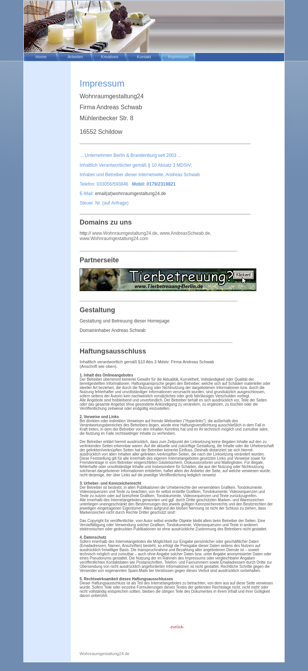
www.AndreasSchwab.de (185, 233)
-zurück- (177, 627)
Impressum (178, 56)
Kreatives (110, 56)
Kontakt (144, 56)
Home (40, 56)
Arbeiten (75, 56)
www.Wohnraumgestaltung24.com (114, 238)
